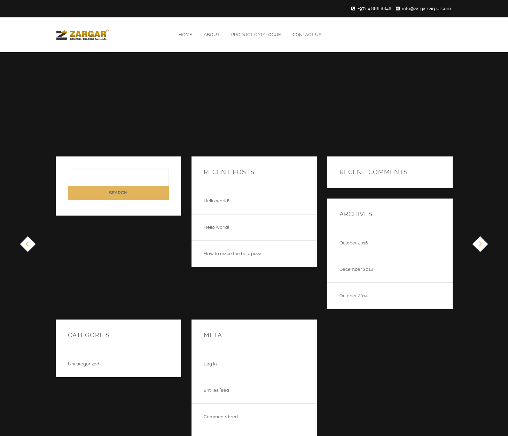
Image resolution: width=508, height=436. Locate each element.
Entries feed (216, 390)
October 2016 (353, 242)
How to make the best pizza (232, 253)
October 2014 (353, 295)
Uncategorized (83, 363)
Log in (210, 363)
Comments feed (221, 416)
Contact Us (306, 34)
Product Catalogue (256, 34)
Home (185, 34)
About (212, 34)
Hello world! (216, 200)
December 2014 (356, 269)
